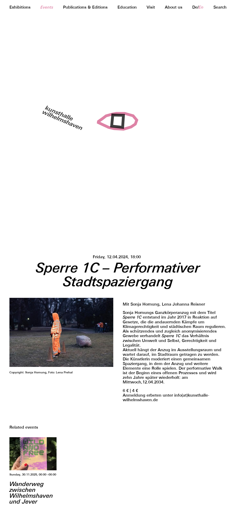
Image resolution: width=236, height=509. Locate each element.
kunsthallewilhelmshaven (61, 117)
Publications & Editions (85, 7)
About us (173, 7)
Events (46, 7)
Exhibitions (20, 7)
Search (220, 7)
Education (127, 7)
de (194, 7)
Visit (151, 7)
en (201, 7)
